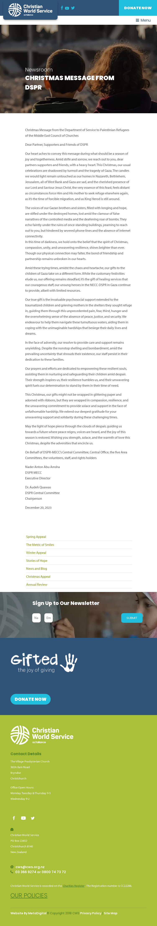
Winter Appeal (36, 552)
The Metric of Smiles (40, 544)
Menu (143, 20)
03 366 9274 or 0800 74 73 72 (40, 872)
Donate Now (138, 7)
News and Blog (36, 568)
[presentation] (86, 618)
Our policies (29, 895)
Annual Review (36, 584)
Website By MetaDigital (28, 913)
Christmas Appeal (38, 576)
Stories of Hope (36, 560)
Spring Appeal (36, 537)
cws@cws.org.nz (30, 867)
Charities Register (74, 886)
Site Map (110, 913)
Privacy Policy (90, 913)
